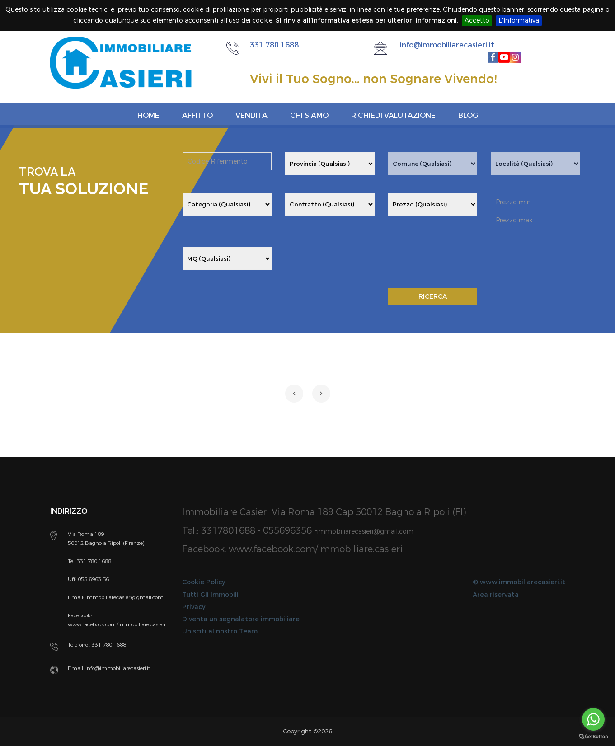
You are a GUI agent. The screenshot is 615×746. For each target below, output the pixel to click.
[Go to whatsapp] (593, 719)
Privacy (193, 607)
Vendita (251, 115)
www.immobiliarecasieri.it (522, 582)
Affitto (197, 115)
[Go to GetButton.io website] (593, 737)
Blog (468, 115)
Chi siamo (309, 115)
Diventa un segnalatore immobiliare (241, 619)
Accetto (477, 20)
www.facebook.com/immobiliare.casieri (316, 549)
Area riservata (496, 595)
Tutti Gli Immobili (210, 595)
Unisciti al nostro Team (220, 631)
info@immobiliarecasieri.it (447, 45)
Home (148, 115)
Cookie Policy (203, 582)
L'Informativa (518, 20)
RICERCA (432, 296)
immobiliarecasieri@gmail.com (365, 531)
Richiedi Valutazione (393, 115)
